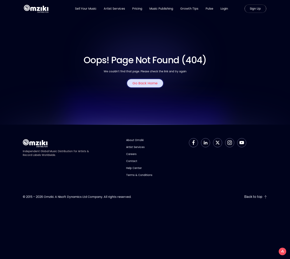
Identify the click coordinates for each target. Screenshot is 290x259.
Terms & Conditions (139, 175)
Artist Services (135, 147)
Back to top (255, 197)
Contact (131, 161)
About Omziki (135, 140)
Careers (131, 154)
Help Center (134, 168)
